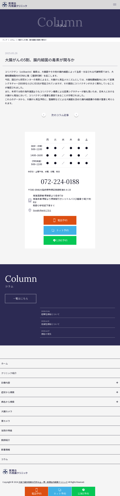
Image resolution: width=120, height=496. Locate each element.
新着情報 (5, 449)
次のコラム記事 (60, 115)
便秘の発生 (46, 333)
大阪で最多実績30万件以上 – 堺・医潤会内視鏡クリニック (43, 482)
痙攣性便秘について (50, 314)
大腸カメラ (6, 411)
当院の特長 (6, 430)
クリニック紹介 (9, 373)
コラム (12, 40)
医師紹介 (5, 440)
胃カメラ (5, 420)
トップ (4, 40)
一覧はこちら (20, 298)
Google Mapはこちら (42, 210)
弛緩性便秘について (50, 324)
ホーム (4, 363)
